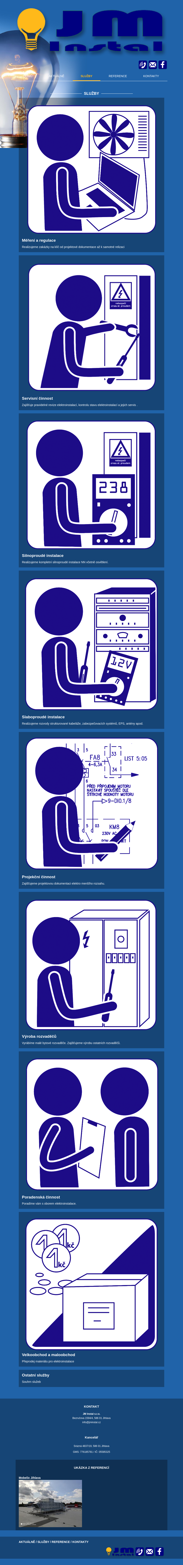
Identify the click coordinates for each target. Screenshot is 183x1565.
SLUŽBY (86, 76)
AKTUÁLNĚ (56, 76)
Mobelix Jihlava (29, 1477)
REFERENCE (118, 76)
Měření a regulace (39, 240)
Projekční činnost (38, 877)
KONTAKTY (151, 76)
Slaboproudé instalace (43, 717)
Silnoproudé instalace (42, 555)
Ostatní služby (35, 1375)
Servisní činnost (37, 398)
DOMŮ (27, 76)
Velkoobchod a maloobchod (48, 1355)
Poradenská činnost (41, 1197)
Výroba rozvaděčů (39, 1036)
